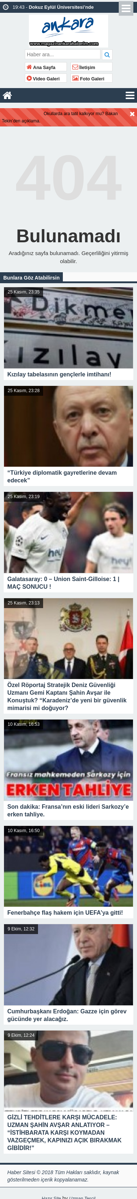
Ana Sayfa (41, 67)
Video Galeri (43, 78)
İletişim (83, 67)
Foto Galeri (88, 78)
